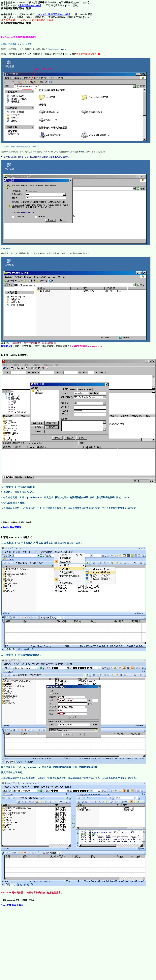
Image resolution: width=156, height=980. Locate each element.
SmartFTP (12, 905)
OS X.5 (53, 14)
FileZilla (11, 527)
